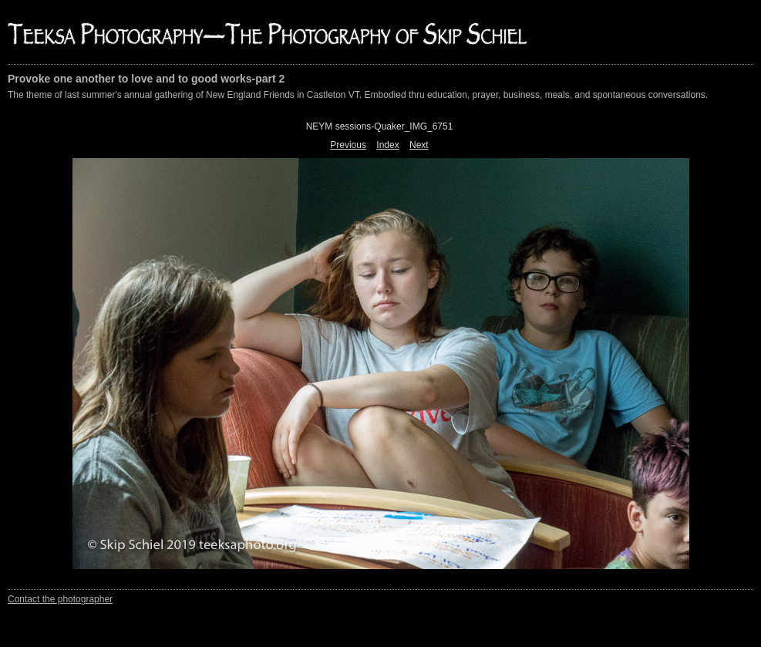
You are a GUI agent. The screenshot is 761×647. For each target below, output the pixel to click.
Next (419, 145)
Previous (348, 145)
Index (387, 145)
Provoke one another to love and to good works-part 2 (146, 78)
